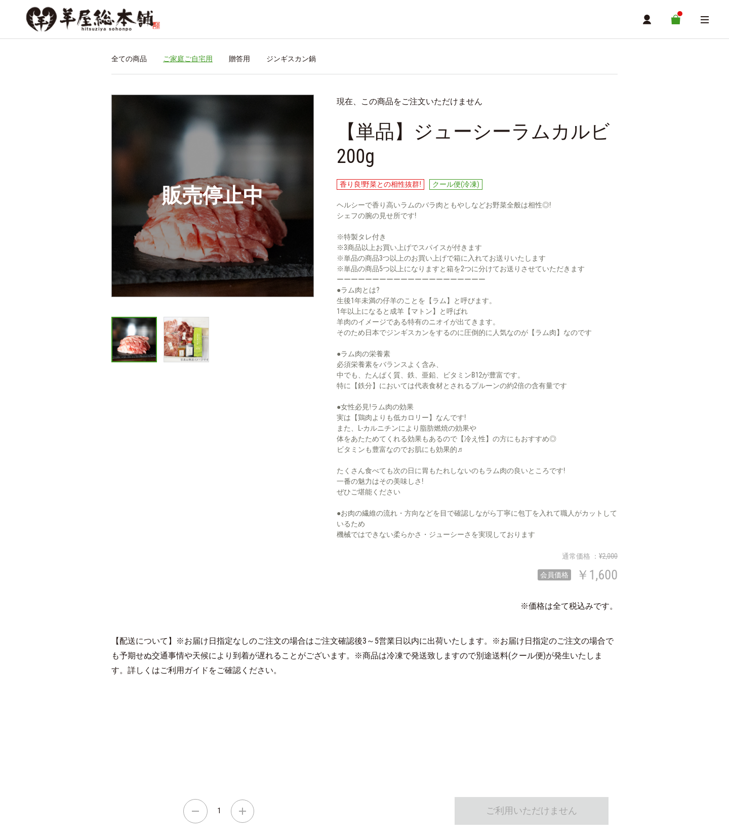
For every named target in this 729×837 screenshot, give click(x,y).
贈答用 (239, 61)
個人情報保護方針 (323, 767)
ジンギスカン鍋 (291, 61)
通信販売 (123, 741)
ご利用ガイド (133, 767)
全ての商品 (129, 61)
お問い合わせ (380, 767)
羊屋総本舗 (126, 722)
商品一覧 (189, 752)
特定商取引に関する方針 (204, 767)
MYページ (272, 752)
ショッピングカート (138, 752)
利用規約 (268, 767)
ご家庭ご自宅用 (188, 61)
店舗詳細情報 (230, 752)
